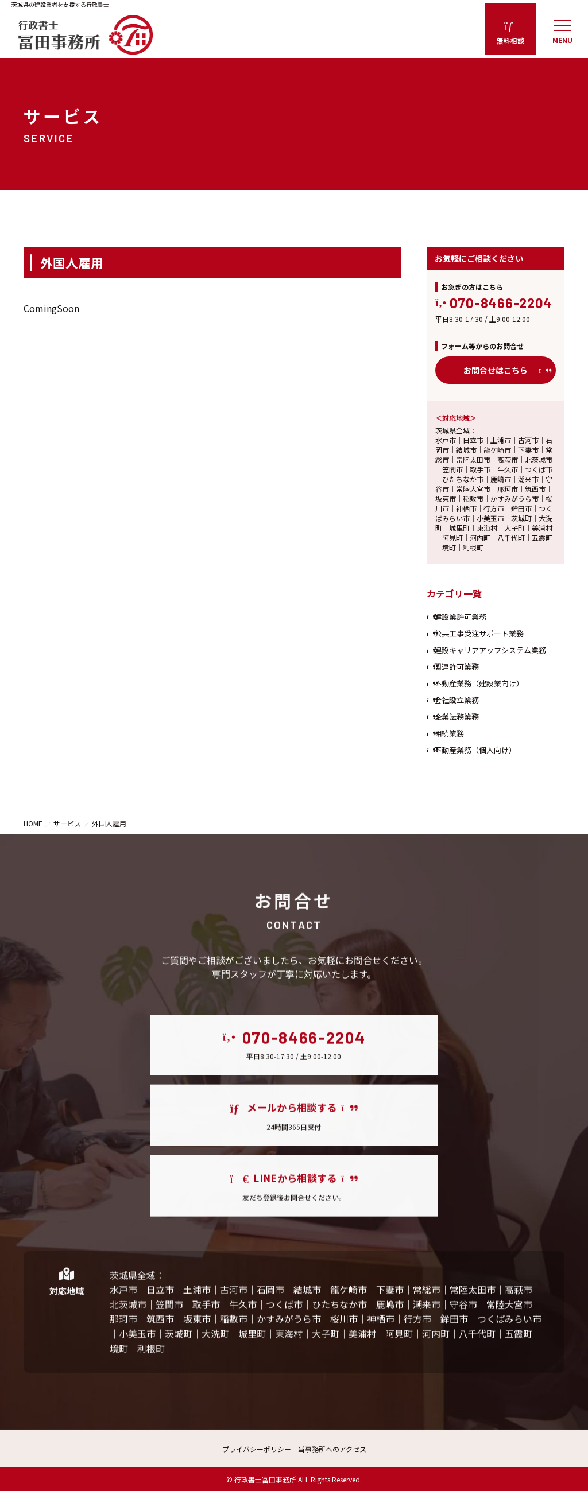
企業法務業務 (456, 716)
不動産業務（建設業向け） (479, 683)
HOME (33, 823)
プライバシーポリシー (256, 1449)
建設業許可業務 (460, 616)
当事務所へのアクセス (332, 1449)
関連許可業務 (456, 666)
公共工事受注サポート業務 (479, 633)
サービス (67, 823)
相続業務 (449, 733)
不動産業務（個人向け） (475, 749)
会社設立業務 (456, 699)
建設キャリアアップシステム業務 (490, 649)
